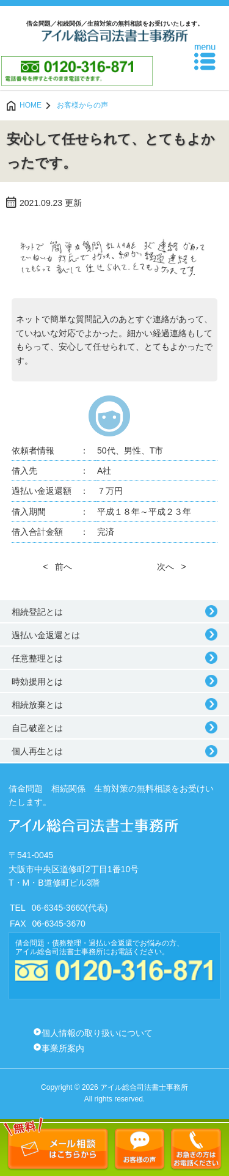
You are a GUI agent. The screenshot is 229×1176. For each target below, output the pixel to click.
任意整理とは (37, 658)
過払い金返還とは (46, 635)
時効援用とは (37, 681)
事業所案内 (63, 1048)
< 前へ (57, 566)
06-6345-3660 (58, 908)
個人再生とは (37, 751)
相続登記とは (37, 612)
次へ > (171, 566)
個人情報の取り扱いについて (97, 1033)
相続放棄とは (37, 705)
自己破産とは (37, 728)
